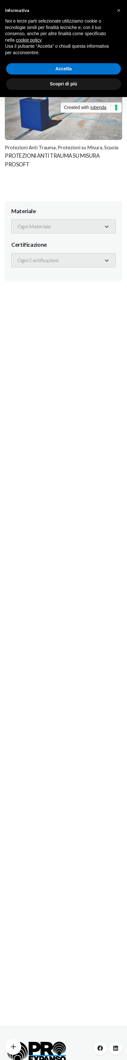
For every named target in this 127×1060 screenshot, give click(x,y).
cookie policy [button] (28, 40)
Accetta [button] (63, 68)
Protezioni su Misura (80, 147)
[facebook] (100, 1048)
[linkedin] (115, 1048)
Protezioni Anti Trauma (30, 147)
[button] (118, 10)
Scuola (111, 147)
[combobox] (63, 226)
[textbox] (35, 226)
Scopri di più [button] (63, 83)
